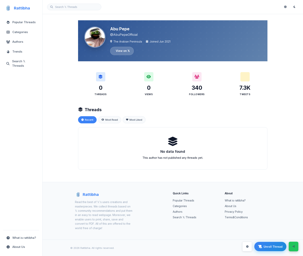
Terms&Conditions (236, 217)
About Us (230, 206)
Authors (177, 211)
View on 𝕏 (123, 50)
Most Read (109, 119)
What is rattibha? (235, 200)
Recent (87, 119)
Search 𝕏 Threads (184, 217)
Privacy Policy (234, 211)
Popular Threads (183, 200)
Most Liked (134, 119)
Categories (180, 206)
